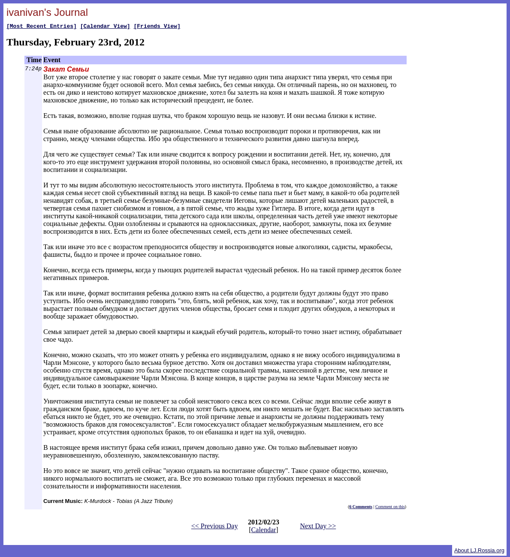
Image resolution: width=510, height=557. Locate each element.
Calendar (263, 531)
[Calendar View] (105, 27)
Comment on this (390, 508)
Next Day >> (318, 527)
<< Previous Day (214, 527)
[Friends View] (156, 27)
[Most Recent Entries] (41, 27)
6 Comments (360, 508)
